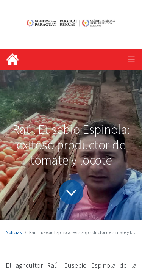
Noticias (14, 232)
